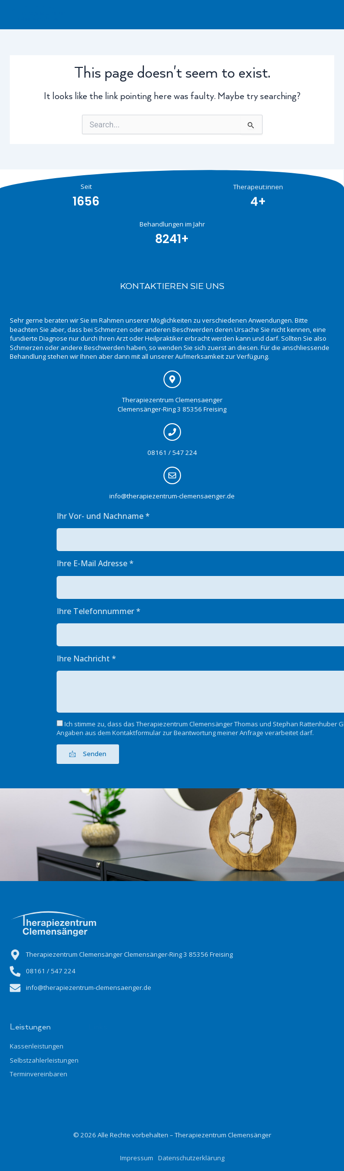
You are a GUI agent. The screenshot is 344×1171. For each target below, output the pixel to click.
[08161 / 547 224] (164, 432)
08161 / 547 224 (164, 452)
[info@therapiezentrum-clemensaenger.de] (164, 475)
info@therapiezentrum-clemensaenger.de (164, 496)
